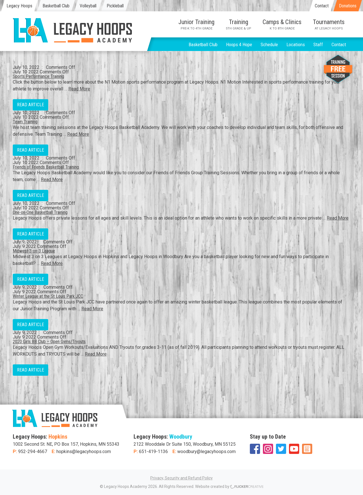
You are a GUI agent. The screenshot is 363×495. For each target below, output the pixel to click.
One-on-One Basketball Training (40, 212)
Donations (347, 6)
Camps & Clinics (282, 24)
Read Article (30, 104)
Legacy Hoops (19, 6)
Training (238, 24)
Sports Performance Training (38, 76)
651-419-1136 (153, 451)
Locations (295, 44)
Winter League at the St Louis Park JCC (48, 296)
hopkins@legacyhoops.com (83, 451)
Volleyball (88, 6)
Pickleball (115, 6)
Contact (322, 6)
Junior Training (196, 24)
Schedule (269, 44)
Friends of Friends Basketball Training (46, 167)
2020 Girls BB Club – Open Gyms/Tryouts (49, 341)
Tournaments (329, 24)
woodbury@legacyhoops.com (206, 451)
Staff (318, 44)
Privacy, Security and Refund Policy (181, 478)
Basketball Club (56, 6)
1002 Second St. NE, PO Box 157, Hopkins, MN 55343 (66, 444)
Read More (79, 89)
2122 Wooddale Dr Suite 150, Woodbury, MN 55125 (185, 444)
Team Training (25, 121)
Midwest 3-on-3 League (34, 251)
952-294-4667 (32, 451)
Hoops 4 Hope (239, 44)
